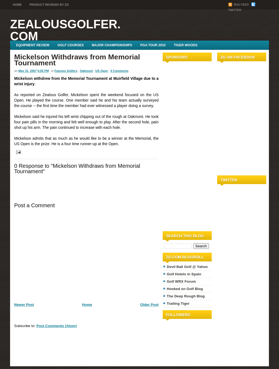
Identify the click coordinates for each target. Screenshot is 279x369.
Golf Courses (70, 45)
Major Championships (112, 45)
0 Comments (119, 70)
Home (17, 4)
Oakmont (86, 70)
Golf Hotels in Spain (184, 274)
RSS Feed (239, 4)
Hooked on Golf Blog (185, 289)
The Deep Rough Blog (186, 296)
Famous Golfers (65, 70)
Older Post (149, 305)
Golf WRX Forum (181, 281)
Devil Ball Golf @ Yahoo (187, 267)
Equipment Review (32, 45)
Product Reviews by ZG (49, 4)
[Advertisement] (179, 145)
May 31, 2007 (27, 70)
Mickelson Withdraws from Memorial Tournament (77, 60)
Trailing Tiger (178, 303)
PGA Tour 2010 (153, 45)
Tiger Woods (186, 45)
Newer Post (24, 305)
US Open (101, 70)
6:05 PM (43, 70)
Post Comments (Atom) (57, 326)
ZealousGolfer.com (65, 30)
